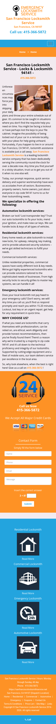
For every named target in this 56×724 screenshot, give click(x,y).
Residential (18, 696)
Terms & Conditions (13, 704)
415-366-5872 (34, 31)
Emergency (15, 700)
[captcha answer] (31, 496)
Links (49, 704)
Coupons (28, 700)
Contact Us (40, 700)
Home (22, 52)
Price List (29, 704)
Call (28, 719)
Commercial (31, 696)
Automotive (45, 696)
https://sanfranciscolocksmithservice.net (28, 689)
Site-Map (40, 704)
